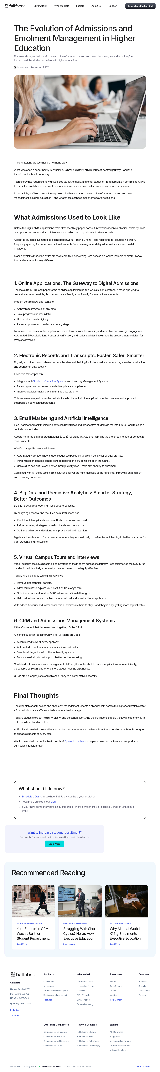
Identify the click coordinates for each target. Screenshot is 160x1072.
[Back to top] (143, 1066)
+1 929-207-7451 (21, 998)
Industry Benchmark (119, 1050)
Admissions (48, 986)
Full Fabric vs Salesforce (88, 1041)
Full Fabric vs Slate (85, 1036)
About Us (143, 981)
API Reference (116, 1032)
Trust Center (144, 990)
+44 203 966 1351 (22, 989)
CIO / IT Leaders (84, 995)
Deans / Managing (85, 1004)
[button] (40, 6)
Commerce (48, 981)
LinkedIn (14, 1010)
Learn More (54, 843)
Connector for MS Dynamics (56, 1041)
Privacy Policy (30, 1066)
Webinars (114, 995)
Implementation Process (120, 1041)
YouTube (14, 1015)
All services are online (51, 1066)
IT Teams (81, 990)
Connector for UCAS (52, 1045)
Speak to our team (76, 741)
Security (142, 986)
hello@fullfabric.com (22, 1003)
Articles (113, 981)
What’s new (15, 1066)
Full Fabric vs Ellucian (86, 1032)
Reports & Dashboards (120, 1045)
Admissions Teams (85, 981)
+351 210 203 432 (21, 994)
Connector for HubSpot (54, 1036)
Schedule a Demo (32, 796)
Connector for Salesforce (55, 1032)
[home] (14, 6)
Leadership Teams (85, 986)
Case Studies (116, 986)
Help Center (116, 999)
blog (53, 801)
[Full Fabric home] (23, 974)
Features (47, 999)
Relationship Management (55, 995)
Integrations (115, 1036)
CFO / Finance (83, 999)
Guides (113, 990)
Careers (142, 995)
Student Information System (49, 381)
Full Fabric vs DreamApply (88, 1045)
